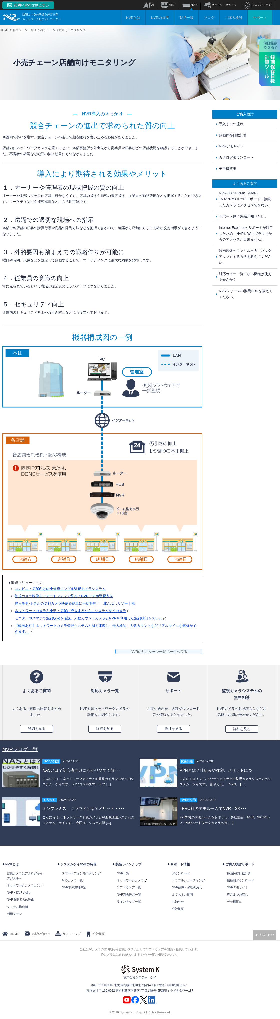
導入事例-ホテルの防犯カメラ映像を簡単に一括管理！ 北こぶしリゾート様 (75, 603)
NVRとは (133, 18)
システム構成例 (17, 907)
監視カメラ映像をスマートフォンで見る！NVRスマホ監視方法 (64, 596)
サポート (260, 18)
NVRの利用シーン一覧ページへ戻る (159, 652)
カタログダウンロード (236, 157)
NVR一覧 (123, 873)
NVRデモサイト (231, 146)
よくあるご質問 (182, 894)
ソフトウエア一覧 (129, 887)
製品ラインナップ (129, 864)
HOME (14, 934)
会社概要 (178, 909)
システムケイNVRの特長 (78, 864)
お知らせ (178, 901)
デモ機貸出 (227, 169)
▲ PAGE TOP (264, 935)
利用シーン (14, 914)
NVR (189, 4)
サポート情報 (180, 864)
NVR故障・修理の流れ (187, 887)
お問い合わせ (41, 934)
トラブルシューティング (188, 880)
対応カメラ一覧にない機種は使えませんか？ (245, 277)
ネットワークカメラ (220, 4)
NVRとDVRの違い (19, 892)
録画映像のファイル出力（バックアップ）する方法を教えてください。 (245, 257)
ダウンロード (181, 873)
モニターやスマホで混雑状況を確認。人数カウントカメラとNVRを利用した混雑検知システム (90, 618)
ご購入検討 (233, 18)
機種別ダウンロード (240, 880)
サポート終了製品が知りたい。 (243, 216)
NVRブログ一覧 (20, 749)
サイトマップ (72, 934)
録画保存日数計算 (233, 135)
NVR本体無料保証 (74, 887)
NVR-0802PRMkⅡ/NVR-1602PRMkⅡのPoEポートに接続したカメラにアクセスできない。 (245, 199)
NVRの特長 (160, 18)
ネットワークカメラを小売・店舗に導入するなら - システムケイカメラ (72, 611)
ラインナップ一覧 (129, 901)
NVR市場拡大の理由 (20, 899)
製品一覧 (187, 18)
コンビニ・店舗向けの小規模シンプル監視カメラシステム (60, 589)
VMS (168, 4)
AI (148, 4)
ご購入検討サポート (240, 864)
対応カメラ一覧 (72, 880)
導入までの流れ (231, 124)
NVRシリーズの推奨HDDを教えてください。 (245, 294)
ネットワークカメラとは (25, 885)
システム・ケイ (257, 4)
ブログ (209, 18)
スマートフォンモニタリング (81, 873)
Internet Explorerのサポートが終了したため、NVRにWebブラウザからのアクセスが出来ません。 (246, 234)
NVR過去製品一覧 (129, 894)
